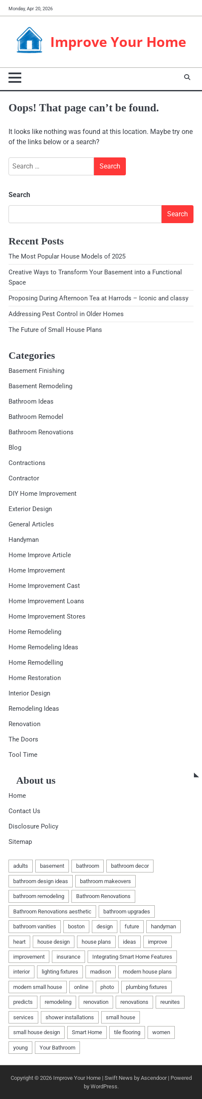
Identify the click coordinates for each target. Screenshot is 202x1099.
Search (19, 195)
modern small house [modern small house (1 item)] (37, 987)
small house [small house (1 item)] (120, 1017)
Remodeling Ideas (34, 708)
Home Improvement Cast (44, 586)
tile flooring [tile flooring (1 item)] (127, 1032)
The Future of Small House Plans (55, 330)
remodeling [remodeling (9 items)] (58, 1002)
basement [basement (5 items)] (52, 866)
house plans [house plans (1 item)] (96, 942)
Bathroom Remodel (36, 417)
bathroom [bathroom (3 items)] (87, 866)
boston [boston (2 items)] (76, 926)
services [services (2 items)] (23, 1017)
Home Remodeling (35, 632)
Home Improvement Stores (47, 616)
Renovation (24, 724)
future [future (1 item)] (132, 926)
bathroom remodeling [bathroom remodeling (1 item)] (38, 896)
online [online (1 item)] (81, 987)
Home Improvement (37, 570)
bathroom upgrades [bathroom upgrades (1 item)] (126, 911)
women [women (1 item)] (161, 1032)
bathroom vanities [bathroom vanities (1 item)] (34, 926)
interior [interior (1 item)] (21, 971)
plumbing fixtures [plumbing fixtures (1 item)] (146, 987)
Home (17, 796)
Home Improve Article (40, 555)
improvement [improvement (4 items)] (29, 957)
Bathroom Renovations (41, 432)
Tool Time (23, 755)
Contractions (27, 463)
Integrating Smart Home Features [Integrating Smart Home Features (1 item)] (132, 957)
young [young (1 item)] (20, 1047)
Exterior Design (30, 509)
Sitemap (20, 842)
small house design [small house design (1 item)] (36, 1032)
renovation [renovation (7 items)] (95, 1002)
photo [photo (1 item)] (107, 987)
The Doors (23, 739)
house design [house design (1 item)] (53, 942)
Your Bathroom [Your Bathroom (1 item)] (57, 1047)
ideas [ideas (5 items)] (129, 942)
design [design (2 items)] (105, 926)
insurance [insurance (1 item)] (68, 957)
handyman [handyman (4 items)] (163, 926)
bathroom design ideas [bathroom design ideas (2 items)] (40, 881)
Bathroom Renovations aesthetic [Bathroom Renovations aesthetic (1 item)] (52, 911)
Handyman (24, 540)
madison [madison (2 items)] (100, 971)
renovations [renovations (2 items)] (134, 1002)
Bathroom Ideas (31, 401)
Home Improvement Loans (46, 601)
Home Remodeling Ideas (43, 647)
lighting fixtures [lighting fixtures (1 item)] (60, 971)
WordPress (104, 1086)
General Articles (31, 524)
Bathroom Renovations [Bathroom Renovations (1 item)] (103, 896)
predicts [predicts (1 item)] (23, 1002)
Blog (15, 447)
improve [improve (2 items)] (157, 942)
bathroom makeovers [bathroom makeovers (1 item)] (105, 881)
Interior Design (29, 693)
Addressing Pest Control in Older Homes (66, 314)
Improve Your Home (118, 41)
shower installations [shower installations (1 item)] (70, 1017)
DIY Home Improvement (43, 493)
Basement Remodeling (40, 386)
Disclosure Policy (33, 826)
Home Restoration (35, 678)
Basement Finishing (36, 371)
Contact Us (24, 811)
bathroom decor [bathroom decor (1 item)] (130, 866)
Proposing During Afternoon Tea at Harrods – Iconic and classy (98, 298)
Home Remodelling (36, 662)
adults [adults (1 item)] (20, 866)
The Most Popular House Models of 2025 (67, 256)
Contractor (24, 478)
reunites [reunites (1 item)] (170, 1002)
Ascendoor (154, 1078)
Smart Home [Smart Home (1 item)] (87, 1032)
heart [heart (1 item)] (19, 942)
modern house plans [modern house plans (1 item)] (147, 971)
